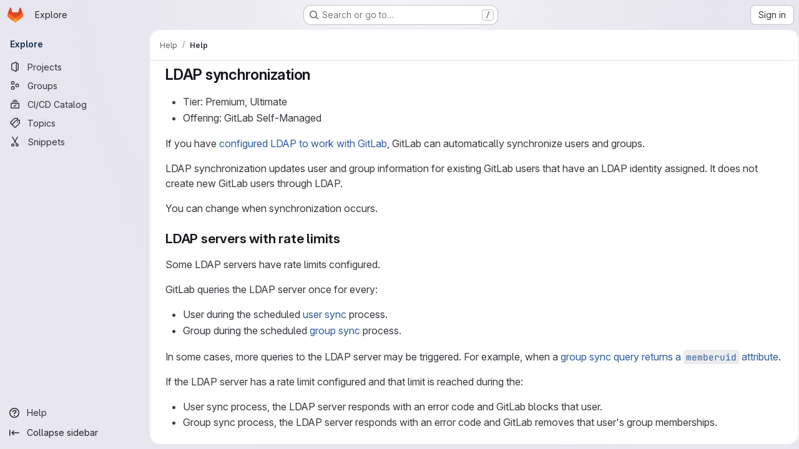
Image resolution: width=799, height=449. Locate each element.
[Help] (75, 413)
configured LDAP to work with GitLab (301, 143)
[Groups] (75, 85)
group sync (332, 330)
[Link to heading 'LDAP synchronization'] (316, 74)
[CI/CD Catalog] (75, 104)
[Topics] (75, 123)
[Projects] (75, 66)
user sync (322, 314)
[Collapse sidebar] (75, 433)
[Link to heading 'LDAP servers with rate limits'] (345, 238)
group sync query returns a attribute (667, 356)
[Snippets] (75, 141)
